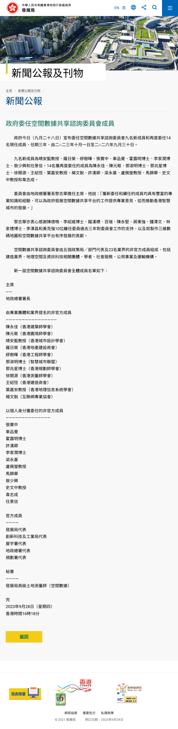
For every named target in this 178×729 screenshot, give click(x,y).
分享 (144, 8)
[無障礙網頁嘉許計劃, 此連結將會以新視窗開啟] (129, 689)
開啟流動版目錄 (170, 8)
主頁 (9, 91)
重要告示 (89, 713)
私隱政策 (107, 713)
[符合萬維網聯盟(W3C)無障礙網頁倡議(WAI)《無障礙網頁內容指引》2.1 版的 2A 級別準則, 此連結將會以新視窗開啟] (127, 699)
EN (116, 8)
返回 (24, 637)
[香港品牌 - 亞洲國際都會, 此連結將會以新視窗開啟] (73, 686)
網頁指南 (70, 713)
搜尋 (154, 8)
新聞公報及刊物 (29, 91)
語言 (133, 8)
